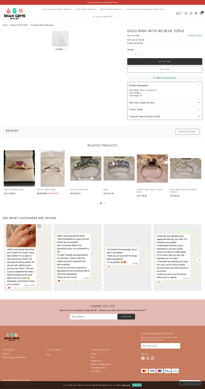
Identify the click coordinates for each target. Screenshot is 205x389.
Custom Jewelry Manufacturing (14, 357)
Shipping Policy (96, 360)
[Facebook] (143, 359)
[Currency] (179, 13)
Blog (48, 354)
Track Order (95, 371)
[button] (195, 13)
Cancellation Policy (98, 367)
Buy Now (164, 69)
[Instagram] (152, 359)
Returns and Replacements (100, 364)
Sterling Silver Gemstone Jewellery (145, 9)
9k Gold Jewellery (103, 17)
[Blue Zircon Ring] (85, 168)
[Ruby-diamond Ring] (19, 168)
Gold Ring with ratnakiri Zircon (183, 191)
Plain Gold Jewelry (86, 9)
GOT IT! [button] (136, 385)
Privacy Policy (24, 380)
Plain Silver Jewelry (111, 9)
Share (59, 49)
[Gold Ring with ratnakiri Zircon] (185, 168)
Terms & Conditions (10, 380)
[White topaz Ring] (52, 168)
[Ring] (119, 168)
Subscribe (126, 316)
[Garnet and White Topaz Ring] (152, 168)
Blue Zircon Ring (79, 190)
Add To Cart (164, 61)
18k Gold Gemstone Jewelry (57, 9)
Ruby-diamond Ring (14, 190)
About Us (6, 353)
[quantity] (135, 54)
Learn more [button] (126, 385)
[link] (186, 13)
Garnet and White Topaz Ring (150, 191)
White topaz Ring (46, 190)
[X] (148, 359)
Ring (106, 190)
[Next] (199, 259)
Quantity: (130, 49)
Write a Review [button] (187, 131)
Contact (94, 353)
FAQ (92, 357)
